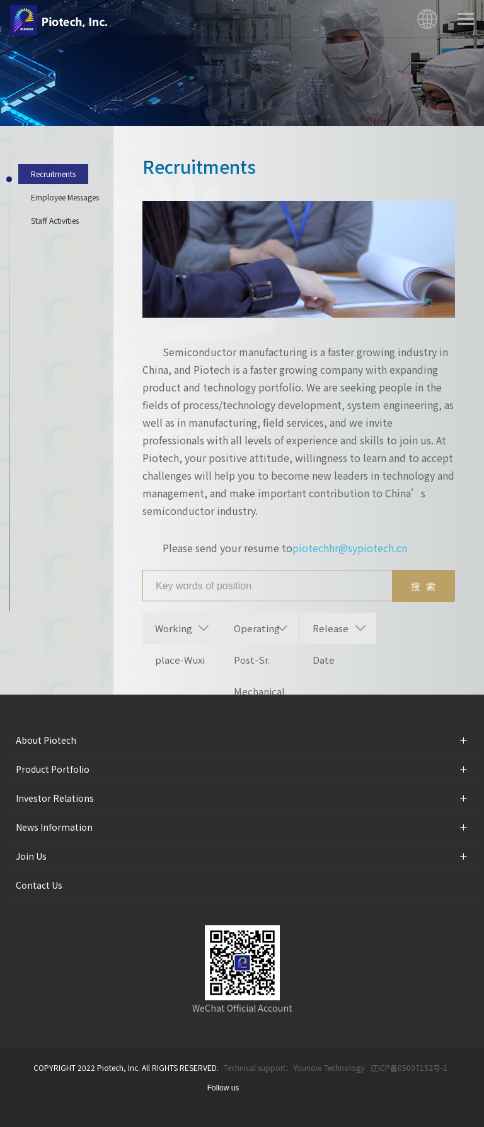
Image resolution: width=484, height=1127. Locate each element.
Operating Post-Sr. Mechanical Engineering (261, 632)
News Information (54, 827)
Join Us (31, 856)
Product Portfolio (52, 769)
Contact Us (39, 885)
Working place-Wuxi (180, 632)
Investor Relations (55, 798)
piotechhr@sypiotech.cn (349, 547)
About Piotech (46, 740)
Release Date (331, 632)
